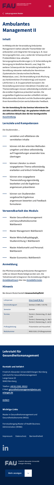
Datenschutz (20, 436)
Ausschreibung (9, 116)
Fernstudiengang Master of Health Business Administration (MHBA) (21, 425)
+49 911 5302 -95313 (18, 386)
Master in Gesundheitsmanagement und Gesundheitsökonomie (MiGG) (20, 416)
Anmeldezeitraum (10, 280)
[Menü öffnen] (50, 6)
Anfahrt (6, 400)
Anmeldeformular (34, 280)
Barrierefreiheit (36, 436)
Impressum (7, 436)
